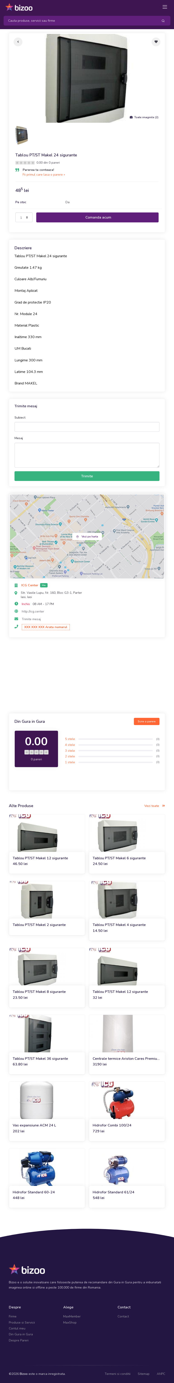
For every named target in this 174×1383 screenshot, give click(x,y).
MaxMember (72, 1316)
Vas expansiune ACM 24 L (34, 1125)
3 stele (70, 751)
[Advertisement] (87, 676)
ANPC (161, 1374)
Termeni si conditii (117, 1374)
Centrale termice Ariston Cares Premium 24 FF (126, 1058)
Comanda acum (98, 217)
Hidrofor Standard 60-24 (34, 1192)
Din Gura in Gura (21, 1334)
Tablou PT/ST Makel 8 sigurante (39, 991)
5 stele (70, 739)
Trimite (87, 476)
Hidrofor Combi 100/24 (112, 1125)
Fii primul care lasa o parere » (44, 174)
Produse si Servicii (22, 1322)
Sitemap (144, 1374)
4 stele (70, 745)
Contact (123, 1316)
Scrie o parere (147, 721)
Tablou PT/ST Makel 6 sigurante (119, 858)
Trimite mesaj (31, 619)
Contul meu (17, 1328)
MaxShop (70, 1322)
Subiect (19, 417)
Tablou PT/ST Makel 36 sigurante (40, 1058)
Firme (13, 1316)
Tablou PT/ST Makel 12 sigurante (40, 858)
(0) (158, 739)
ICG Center (30, 585)
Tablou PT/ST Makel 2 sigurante (39, 924)
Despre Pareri (19, 1340)
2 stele (70, 756)
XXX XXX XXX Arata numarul (45, 627)
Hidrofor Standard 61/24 (113, 1192)
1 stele (70, 762)
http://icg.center (33, 611)
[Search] (79, 21)
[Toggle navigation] (165, 7)
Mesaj (18, 438)
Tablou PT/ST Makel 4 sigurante (119, 924)
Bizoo (24, 1374)
